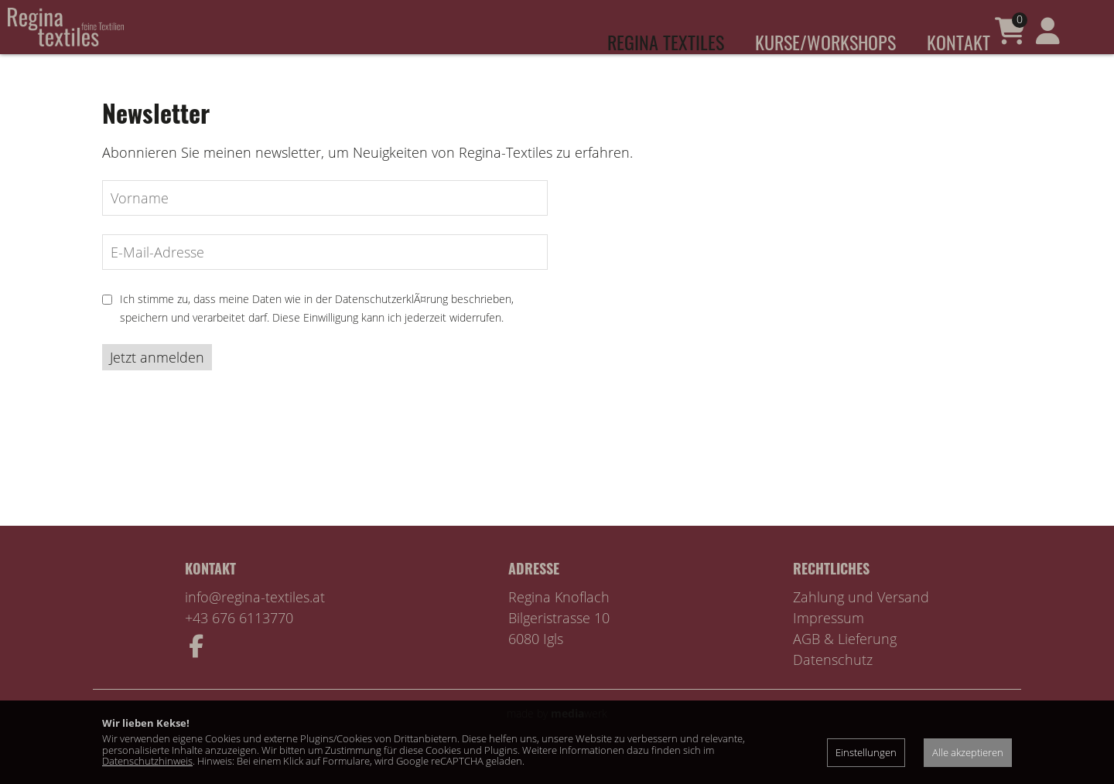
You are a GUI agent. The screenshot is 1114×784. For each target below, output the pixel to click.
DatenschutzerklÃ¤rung (391, 322)
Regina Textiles (665, 42)
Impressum (828, 641)
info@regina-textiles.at (255, 620)
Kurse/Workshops (825, 42)
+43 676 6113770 (239, 641)
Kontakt (958, 42)
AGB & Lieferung (845, 662)
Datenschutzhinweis (147, 761)
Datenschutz (833, 682)
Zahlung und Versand (861, 620)
